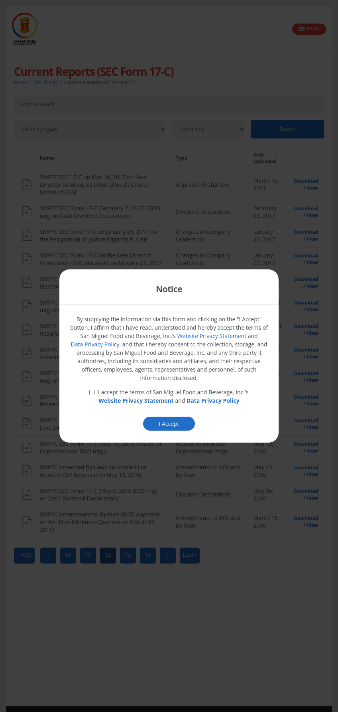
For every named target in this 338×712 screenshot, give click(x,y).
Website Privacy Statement (212, 336)
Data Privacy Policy (95, 344)
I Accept (169, 423)
